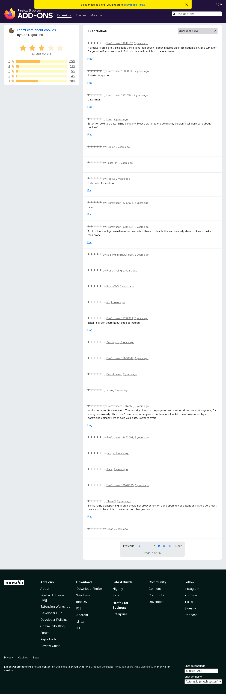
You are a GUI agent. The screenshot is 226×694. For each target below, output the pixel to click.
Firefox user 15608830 (119, 71)
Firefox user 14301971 (119, 95)
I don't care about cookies (36, 30)
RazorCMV (112, 286)
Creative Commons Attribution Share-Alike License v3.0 (123, 666)
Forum (44, 633)
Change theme (193, 676)
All (78, 628)
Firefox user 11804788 (119, 405)
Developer (155, 602)
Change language (195, 665)
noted (37, 666)
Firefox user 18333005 (119, 202)
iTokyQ (110, 178)
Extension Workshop (55, 606)
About (44, 589)
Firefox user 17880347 (119, 358)
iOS (78, 608)
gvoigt (110, 453)
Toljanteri (111, 162)
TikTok (190, 602)
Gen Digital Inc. (32, 35)
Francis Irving (114, 270)
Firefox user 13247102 (119, 43)
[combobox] (197, 13)
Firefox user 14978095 (120, 485)
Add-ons (47, 582)
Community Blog (52, 626)
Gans (109, 469)
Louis (109, 119)
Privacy (8, 657)
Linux (80, 621)
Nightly (117, 589)
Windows (83, 595)
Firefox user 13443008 (119, 437)
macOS (81, 602)
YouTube (191, 595)
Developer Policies (53, 619)
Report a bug (50, 639)
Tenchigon (112, 342)
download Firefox (134, 4)
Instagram (192, 589)
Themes (81, 15)
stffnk (109, 390)
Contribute (156, 595)
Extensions (64, 15)
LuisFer (110, 146)
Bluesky (190, 608)
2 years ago (141, 43)
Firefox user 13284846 (119, 226)
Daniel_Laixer (114, 374)
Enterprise (119, 614)
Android (82, 615)
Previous (128, 546)
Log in (218, 3)
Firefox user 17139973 (119, 318)
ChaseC (111, 501)
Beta (115, 595)
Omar (109, 528)
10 (169, 546)
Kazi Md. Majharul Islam (119, 254)
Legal (36, 657)
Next (178, 546)
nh (107, 302)
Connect (154, 589)
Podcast (191, 615)
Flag (89, 58)
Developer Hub (51, 613)
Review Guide (50, 646)
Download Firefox (89, 589)
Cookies (23, 657)
